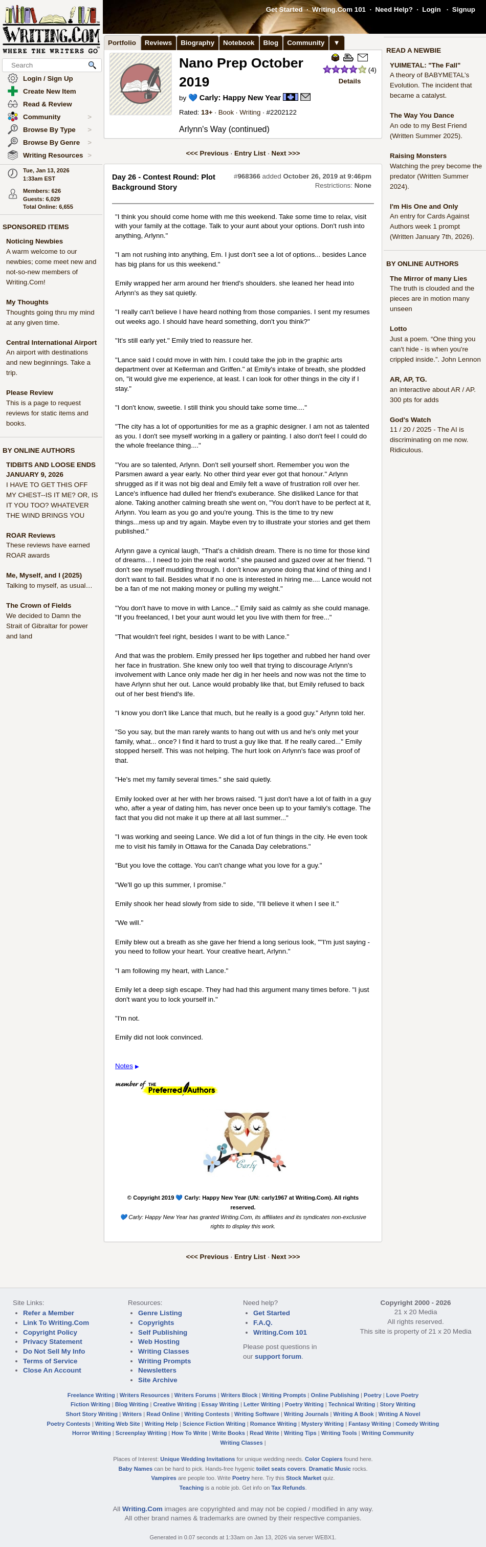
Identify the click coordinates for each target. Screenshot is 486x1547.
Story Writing (397, 1404)
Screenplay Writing (141, 1433)
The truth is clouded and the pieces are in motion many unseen (432, 298)
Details (350, 81)
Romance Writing (273, 1424)
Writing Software (256, 1414)
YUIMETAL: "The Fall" (425, 65)
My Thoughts (27, 302)
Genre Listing (160, 1313)
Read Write (264, 1433)
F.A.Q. (263, 1323)
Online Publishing (335, 1395)
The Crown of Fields (38, 605)
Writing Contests (207, 1414)
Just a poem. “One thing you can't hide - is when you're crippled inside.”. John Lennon (435, 349)
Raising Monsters (418, 156)
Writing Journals (306, 1414)
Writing (249, 112)
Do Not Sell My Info (54, 1351)
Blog (271, 43)
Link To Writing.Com (56, 1323)
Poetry (373, 1395)
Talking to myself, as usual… (49, 585)
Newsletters (157, 1370)
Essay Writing (220, 1404)
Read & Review (47, 104)
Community (57, 117)
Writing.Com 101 (339, 9)
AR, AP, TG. (408, 379)
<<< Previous (207, 153)
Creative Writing (175, 1404)
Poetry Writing (304, 1404)
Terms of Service (50, 1361)
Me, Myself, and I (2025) (44, 575)
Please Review (29, 392)
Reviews (158, 43)
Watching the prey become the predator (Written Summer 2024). (436, 176)
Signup (463, 9)
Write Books (228, 1433)
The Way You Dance (422, 115)
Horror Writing (91, 1433)
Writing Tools (339, 1433)
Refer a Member (48, 1313)
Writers (132, 1414)
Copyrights (156, 1323)
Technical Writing (351, 1404)
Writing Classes (163, 1351)
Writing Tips (300, 1433)
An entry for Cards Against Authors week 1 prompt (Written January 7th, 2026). (432, 226)
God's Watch (410, 420)
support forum (278, 1356)
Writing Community (388, 1433)
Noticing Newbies (34, 241)
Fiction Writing (91, 1404)
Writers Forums (195, 1395)
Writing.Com (142, 1509)
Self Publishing (162, 1332)
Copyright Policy (50, 1332)
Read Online (163, 1414)
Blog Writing (132, 1404)
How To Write (189, 1433)
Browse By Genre (57, 143)
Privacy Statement (52, 1341)
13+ (207, 112)
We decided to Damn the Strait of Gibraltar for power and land (47, 626)
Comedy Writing (417, 1424)
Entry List (250, 153)
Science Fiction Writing (214, 1424)
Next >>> (286, 153)
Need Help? (393, 9)
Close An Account (52, 1370)
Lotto (398, 329)
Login (431, 9)
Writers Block (239, 1395)
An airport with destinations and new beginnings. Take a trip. (48, 362)
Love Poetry (402, 1395)
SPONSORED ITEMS (36, 227)
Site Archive (158, 1380)
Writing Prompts (164, 1361)
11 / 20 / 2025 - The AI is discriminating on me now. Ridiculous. (429, 440)
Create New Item (49, 91)
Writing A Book (354, 1414)
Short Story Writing (91, 1414)
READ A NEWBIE (413, 50)
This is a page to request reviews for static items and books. (47, 413)
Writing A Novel (400, 1414)
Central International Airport (51, 342)
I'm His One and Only (424, 206)
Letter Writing (262, 1404)
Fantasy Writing (369, 1424)
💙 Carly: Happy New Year (234, 98)
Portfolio (122, 43)
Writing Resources (57, 155)
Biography (197, 43)
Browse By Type (57, 130)
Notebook (238, 43)
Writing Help (161, 1424)
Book (226, 112)
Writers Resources (145, 1395)
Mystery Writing (322, 1424)
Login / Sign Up (48, 78)
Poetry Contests (69, 1424)
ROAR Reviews (30, 535)
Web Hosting (159, 1341)
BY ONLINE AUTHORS (39, 450)
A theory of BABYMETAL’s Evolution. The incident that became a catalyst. (431, 85)
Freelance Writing (91, 1395)
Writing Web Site (117, 1424)
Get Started (284, 9)
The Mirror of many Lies (428, 278)
